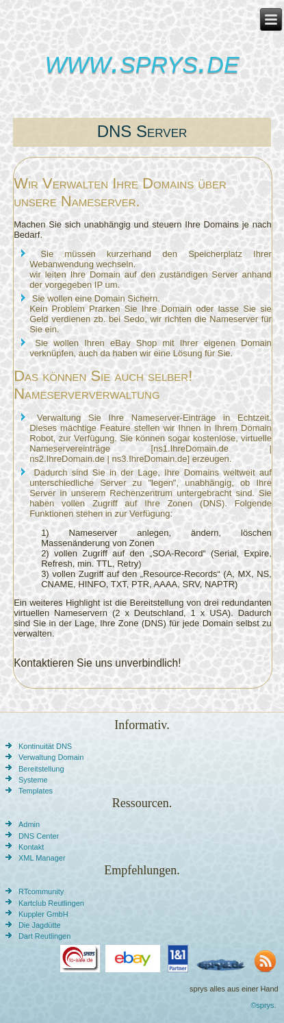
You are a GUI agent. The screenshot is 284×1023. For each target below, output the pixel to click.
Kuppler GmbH (43, 914)
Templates (35, 791)
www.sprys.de (141, 61)
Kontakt (31, 847)
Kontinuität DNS (45, 746)
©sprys (262, 1005)
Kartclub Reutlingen (51, 903)
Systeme (33, 780)
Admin (29, 824)
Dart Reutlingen (44, 936)
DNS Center (38, 836)
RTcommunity (41, 891)
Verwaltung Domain (50, 757)
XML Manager (42, 858)
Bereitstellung (41, 769)
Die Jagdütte (39, 925)
